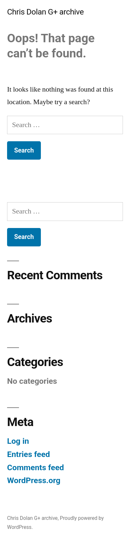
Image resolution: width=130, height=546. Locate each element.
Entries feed (28, 454)
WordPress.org (33, 480)
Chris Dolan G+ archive (45, 11)
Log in (18, 441)
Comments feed (35, 467)
